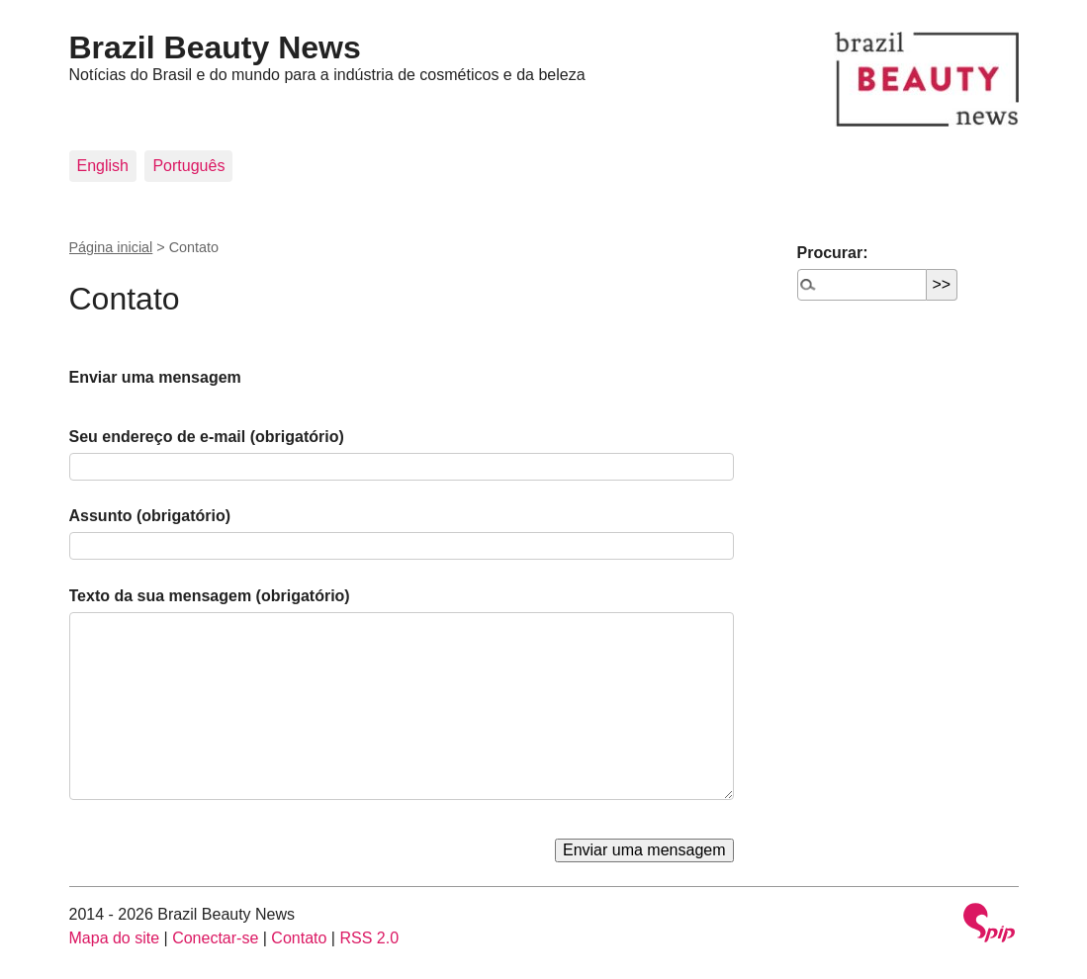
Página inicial (111, 247)
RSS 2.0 (369, 938)
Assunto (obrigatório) (150, 515)
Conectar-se (215, 938)
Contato (298, 938)
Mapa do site (114, 938)
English (103, 165)
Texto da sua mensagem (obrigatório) (209, 595)
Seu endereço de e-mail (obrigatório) (206, 436)
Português (188, 165)
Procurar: (832, 252)
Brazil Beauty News (215, 47)
